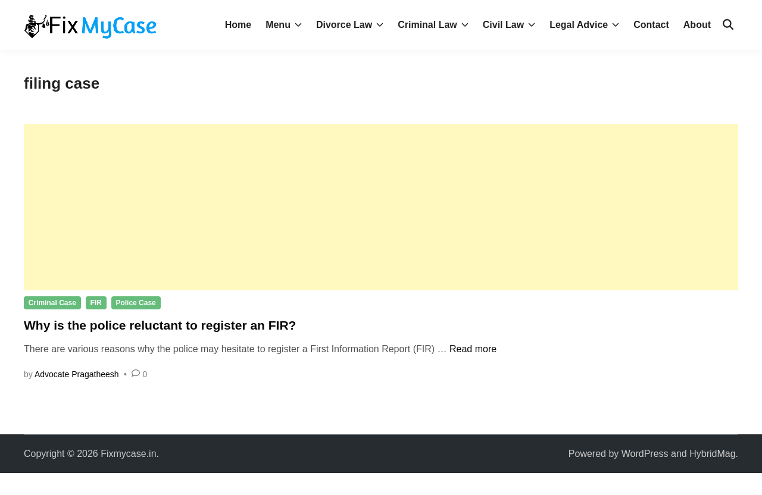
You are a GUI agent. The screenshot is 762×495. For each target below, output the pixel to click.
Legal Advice (584, 25)
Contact (651, 25)
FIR (95, 303)
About (697, 25)
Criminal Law (433, 25)
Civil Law (509, 25)
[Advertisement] (381, 207)
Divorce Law (349, 25)
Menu (284, 25)
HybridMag (712, 454)
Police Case (135, 303)
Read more (472, 349)
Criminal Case (52, 303)
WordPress (645, 454)
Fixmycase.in (128, 454)
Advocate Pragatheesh (77, 374)
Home (238, 25)
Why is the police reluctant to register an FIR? (160, 325)
